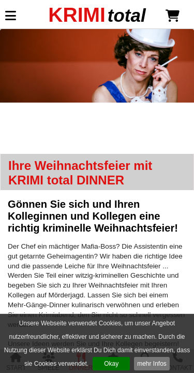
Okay (111, 363)
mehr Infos (152, 363)
